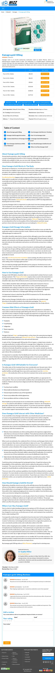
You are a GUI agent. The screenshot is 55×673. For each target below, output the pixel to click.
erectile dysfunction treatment (17, 257)
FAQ (14, 656)
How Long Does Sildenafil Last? (13, 104)
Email (35, 617)
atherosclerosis (29, 215)
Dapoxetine (27, 659)
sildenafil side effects (28, 337)
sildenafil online (42, 223)
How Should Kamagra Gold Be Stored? (41, 143)
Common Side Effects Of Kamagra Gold (17, 138)
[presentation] (14, 637)
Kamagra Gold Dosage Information (16, 135)
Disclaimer (15, 662)
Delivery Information (15, 653)
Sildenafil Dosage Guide (31, 104)
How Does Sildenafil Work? (42, 102)
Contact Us (4, 662)
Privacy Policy (5, 658)
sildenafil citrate (21, 199)
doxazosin (18, 457)
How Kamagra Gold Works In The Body (41, 132)
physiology (8, 188)
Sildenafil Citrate (10, 102)
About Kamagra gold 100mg (14, 132)
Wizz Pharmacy (27, 543)
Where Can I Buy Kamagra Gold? (39, 147)
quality (46, 485)
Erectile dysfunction (8, 177)
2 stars (6, 621)
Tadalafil (27, 654)
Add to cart (44, 73)
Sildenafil (35, 219)
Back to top (52, 662)
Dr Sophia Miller (25, 552)
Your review (7, 624)
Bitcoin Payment (16, 664)
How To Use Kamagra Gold (38, 135)
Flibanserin (27, 661)
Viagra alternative (21, 277)
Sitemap (4, 664)
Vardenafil (27, 657)
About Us (4, 652)
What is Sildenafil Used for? (25, 102)
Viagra (15, 335)
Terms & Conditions (15, 659)
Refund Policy (5, 656)
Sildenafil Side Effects (45, 104)
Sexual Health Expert (23, 554)
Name (16, 617)
